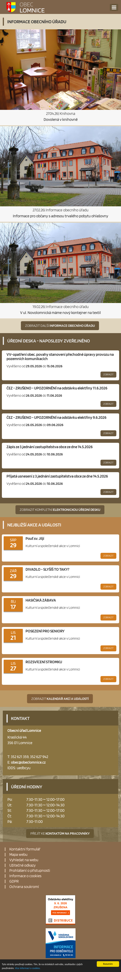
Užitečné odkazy (22, 865)
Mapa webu (18, 854)
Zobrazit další (60, 325)
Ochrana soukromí (24, 887)
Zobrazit (108, 374)
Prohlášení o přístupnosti (29, 870)
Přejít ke (60, 833)
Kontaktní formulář (24, 849)
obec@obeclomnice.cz (28, 762)
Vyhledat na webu (23, 860)
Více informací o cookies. (27, 969)
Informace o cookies (25, 876)
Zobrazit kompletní (60, 509)
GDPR (14, 881)
